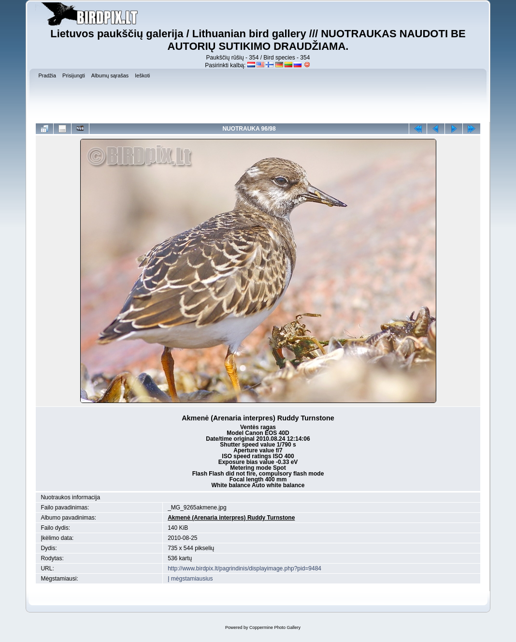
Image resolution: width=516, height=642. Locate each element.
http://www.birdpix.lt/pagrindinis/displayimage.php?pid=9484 (244, 568)
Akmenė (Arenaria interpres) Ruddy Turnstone (231, 517)
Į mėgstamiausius (190, 578)
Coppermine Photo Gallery (275, 627)
